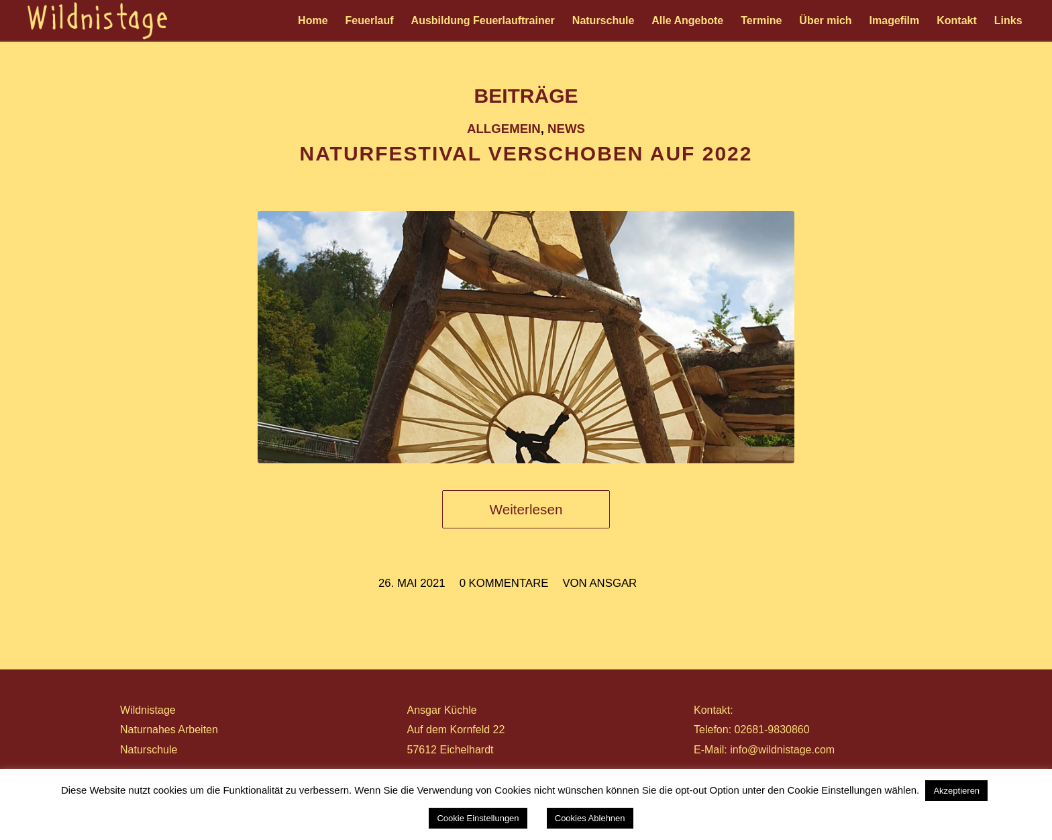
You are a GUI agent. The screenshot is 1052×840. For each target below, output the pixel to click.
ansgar (613, 583)
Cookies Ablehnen (590, 818)
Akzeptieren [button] (956, 791)
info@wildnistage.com (782, 749)
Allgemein (504, 129)
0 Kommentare (504, 583)
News (566, 129)
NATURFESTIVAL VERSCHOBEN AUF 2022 (526, 153)
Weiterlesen (526, 509)
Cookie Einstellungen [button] (478, 818)
